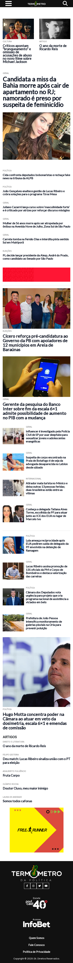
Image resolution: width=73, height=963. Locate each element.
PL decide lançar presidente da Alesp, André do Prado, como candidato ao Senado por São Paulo (35, 257)
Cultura (7, 41)
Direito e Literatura (13, 741)
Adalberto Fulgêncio (14, 771)
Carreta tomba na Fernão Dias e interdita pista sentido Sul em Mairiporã (36, 240)
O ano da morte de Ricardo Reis (53, 47)
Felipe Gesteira (11, 754)
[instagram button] (33, 886)
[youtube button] (46, 886)
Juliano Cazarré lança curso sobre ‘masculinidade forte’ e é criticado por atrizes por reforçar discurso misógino (36, 208)
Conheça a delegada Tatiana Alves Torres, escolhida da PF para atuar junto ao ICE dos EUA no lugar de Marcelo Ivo (46, 514)
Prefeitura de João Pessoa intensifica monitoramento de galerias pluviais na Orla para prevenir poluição (44, 623)
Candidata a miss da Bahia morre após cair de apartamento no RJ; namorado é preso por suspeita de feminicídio (36, 91)
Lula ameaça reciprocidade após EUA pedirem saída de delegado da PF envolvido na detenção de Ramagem (47, 545)
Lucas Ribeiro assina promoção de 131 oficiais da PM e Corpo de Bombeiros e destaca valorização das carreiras (46, 571)
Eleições (7, 251)
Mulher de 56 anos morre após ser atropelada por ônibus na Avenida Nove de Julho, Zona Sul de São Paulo (36, 224)
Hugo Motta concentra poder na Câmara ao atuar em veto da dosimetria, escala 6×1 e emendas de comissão (35, 721)
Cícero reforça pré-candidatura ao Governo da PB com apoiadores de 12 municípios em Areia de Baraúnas (35, 342)
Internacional (33, 478)
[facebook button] (27, 886)
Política (7, 170)
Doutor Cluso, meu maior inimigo (25, 788)
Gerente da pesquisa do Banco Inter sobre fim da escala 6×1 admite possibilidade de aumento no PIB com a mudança (34, 411)
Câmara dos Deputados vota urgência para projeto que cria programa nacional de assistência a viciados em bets (47, 597)
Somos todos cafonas (17, 801)
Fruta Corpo (11, 775)
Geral (6, 73)
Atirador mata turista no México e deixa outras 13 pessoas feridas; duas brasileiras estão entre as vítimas (46, 488)
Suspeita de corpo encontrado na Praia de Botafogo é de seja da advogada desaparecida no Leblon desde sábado (47, 462)
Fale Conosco (36, 944)
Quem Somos (36, 937)
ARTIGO (43, 41)
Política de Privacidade (36, 951)
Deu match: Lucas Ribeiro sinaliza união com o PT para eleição (36, 761)
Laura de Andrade (12, 797)
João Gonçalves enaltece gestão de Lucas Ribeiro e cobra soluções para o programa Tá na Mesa (34, 192)
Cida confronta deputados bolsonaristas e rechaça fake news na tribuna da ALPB (36, 176)
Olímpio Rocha (10, 784)
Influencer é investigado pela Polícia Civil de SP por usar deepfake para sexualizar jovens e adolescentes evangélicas (48, 436)
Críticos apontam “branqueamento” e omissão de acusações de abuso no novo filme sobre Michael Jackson (17, 54)
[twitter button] (40, 886)
